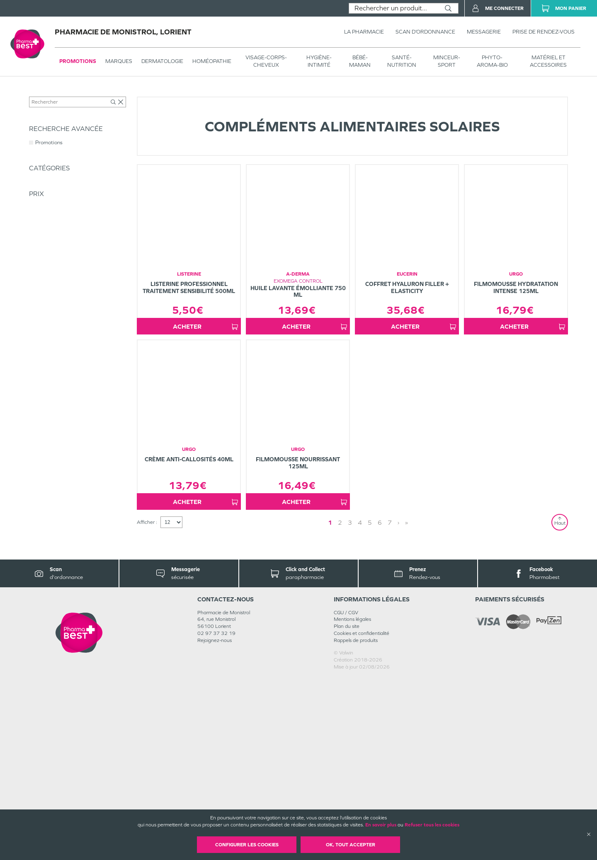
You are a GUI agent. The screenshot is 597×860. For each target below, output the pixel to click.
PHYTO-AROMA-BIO (492, 61)
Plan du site (346, 809)
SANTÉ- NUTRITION (401, 61)
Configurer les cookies (247, 845)
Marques (118, 61)
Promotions (77, 61)
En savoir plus (380, 825)
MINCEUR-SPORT (446, 61)
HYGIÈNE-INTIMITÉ (319, 61)
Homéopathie (211, 61)
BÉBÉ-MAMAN (360, 61)
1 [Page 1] (366, 704)
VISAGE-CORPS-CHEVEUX (266, 61)
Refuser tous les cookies (432, 825)
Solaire (148, 94)
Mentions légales (352, 801)
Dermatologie (162, 61)
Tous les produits (47, 94)
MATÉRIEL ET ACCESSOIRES (548, 61)
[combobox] (393, 8)
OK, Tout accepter (350, 845)
